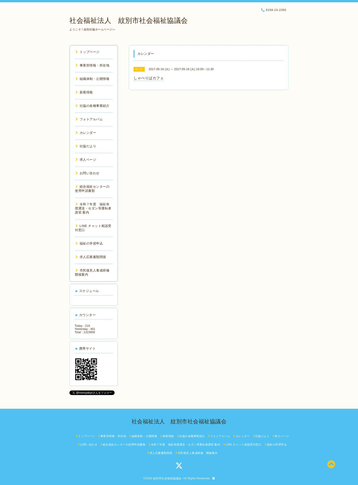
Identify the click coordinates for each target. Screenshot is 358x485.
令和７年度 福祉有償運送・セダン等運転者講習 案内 (93, 208)
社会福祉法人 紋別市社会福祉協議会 (128, 20)
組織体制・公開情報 (92, 79)
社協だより (86, 146)
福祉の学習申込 (89, 243)
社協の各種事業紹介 (92, 106)
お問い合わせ (88, 173)
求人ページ (86, 159)
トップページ (88, 52)
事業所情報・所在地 (92, 65)
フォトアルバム (89, 119)
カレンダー (86, 132)
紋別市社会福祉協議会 (167, 478)
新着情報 (84, 92)
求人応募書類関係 (91, 257)
